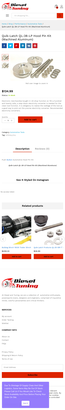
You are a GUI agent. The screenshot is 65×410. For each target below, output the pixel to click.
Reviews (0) (42, 149)
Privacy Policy (7, 352)
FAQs (4, 344)
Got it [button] (25, 403)
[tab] (22, 150)
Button (9, 160)
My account (7, 316)
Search (60, 15)
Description (22, 149)
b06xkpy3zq (11, 135)
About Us (6, 337)
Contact (5, 340)
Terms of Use (7, 359)
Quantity (5, 117)
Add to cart (30, 119)
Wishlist (5, 323)
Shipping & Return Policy (12, 355)
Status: (5, 95)
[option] (16, 239)
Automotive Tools (17, 132)
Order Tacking (7, 320)
